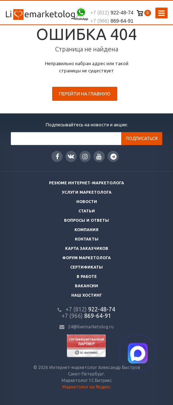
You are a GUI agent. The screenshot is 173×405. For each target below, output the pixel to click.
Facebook (57, 156)
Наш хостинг (86, 295)
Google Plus (113, 156)
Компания (86, 230)
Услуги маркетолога (86, 192)
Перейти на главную (84, 93)
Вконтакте (71, 156)
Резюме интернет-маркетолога (86, 183)
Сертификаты (86, 267)
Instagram (85, 156)
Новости (86, 201)
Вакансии (86, 286)
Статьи (86, 211)
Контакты (87, 239)
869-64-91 (111, 21)
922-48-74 (111, 12)
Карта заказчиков (86, 248)
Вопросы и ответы (86, 220)
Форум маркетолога (86, 258)
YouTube (99, 156)
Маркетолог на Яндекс (86, 386)
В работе (87, 276)
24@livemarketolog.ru (91, 326)
